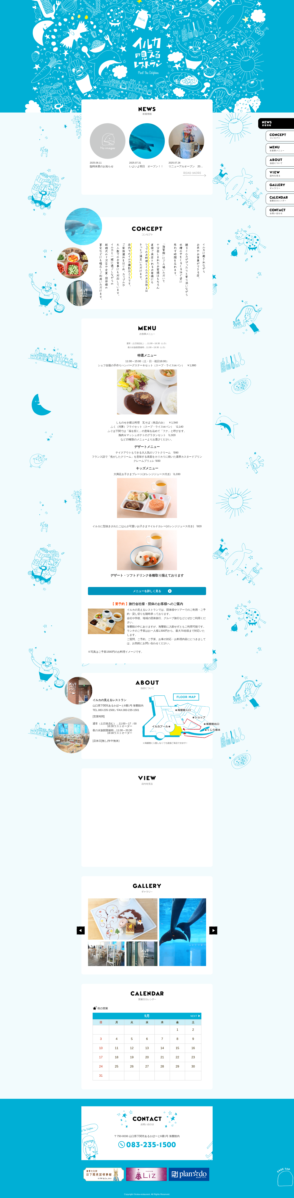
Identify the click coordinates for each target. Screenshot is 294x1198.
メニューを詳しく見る (147, 591)
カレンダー (280, 199)
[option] (107, 145)
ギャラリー (280, 186)
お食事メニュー (280, 148)
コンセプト (280, 136)
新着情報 (276, 123)
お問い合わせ (280, 211)
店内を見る (280, 173)
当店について (280, 161)
